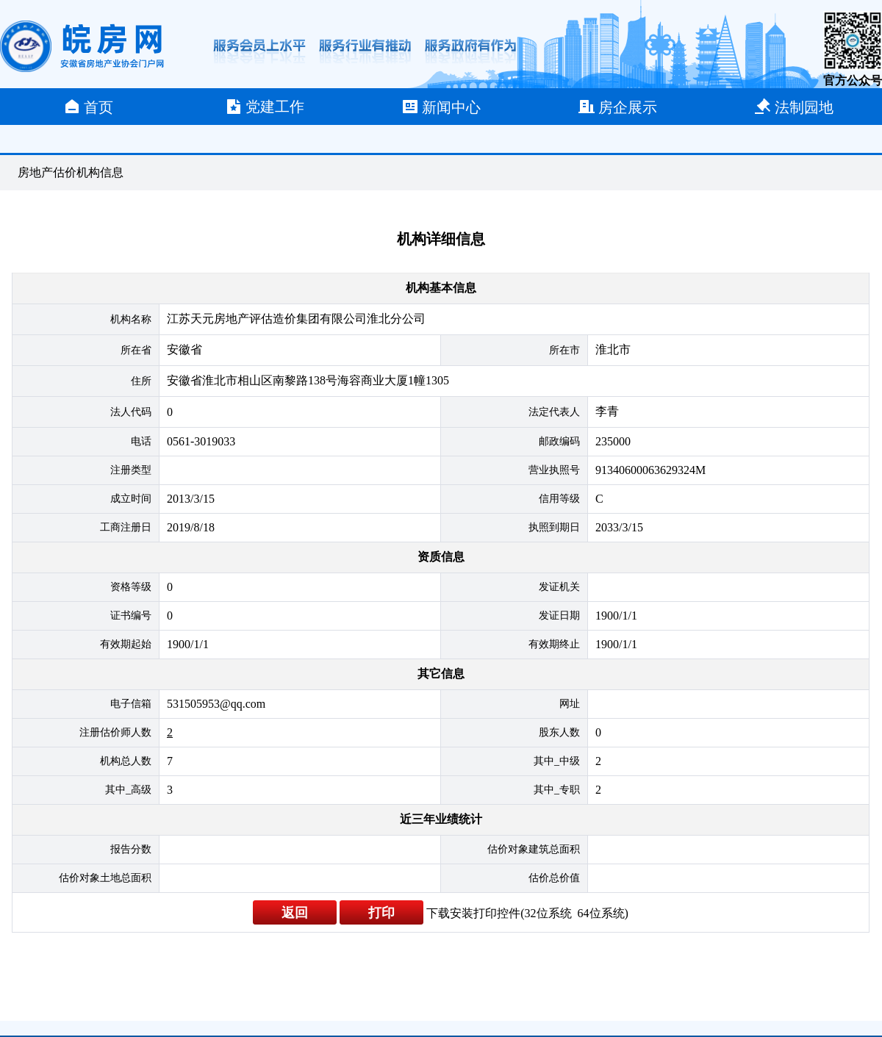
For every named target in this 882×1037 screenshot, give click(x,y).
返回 (295, 912)
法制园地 (793, 106)
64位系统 (601, 913)
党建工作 (264, 106)
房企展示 (617, 106)
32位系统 (548, 913)
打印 (381, 912)
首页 (88, 106)
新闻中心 (441, 106)
